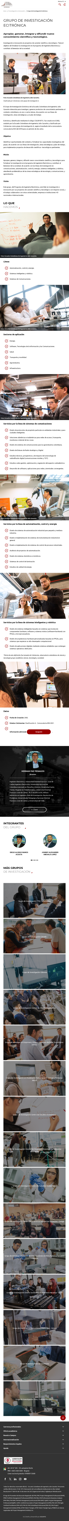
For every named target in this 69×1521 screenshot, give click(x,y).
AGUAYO (43, 1516)
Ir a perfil (34, 810)
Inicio (5, 11)
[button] (31, 860)
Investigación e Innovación (17, 11)
